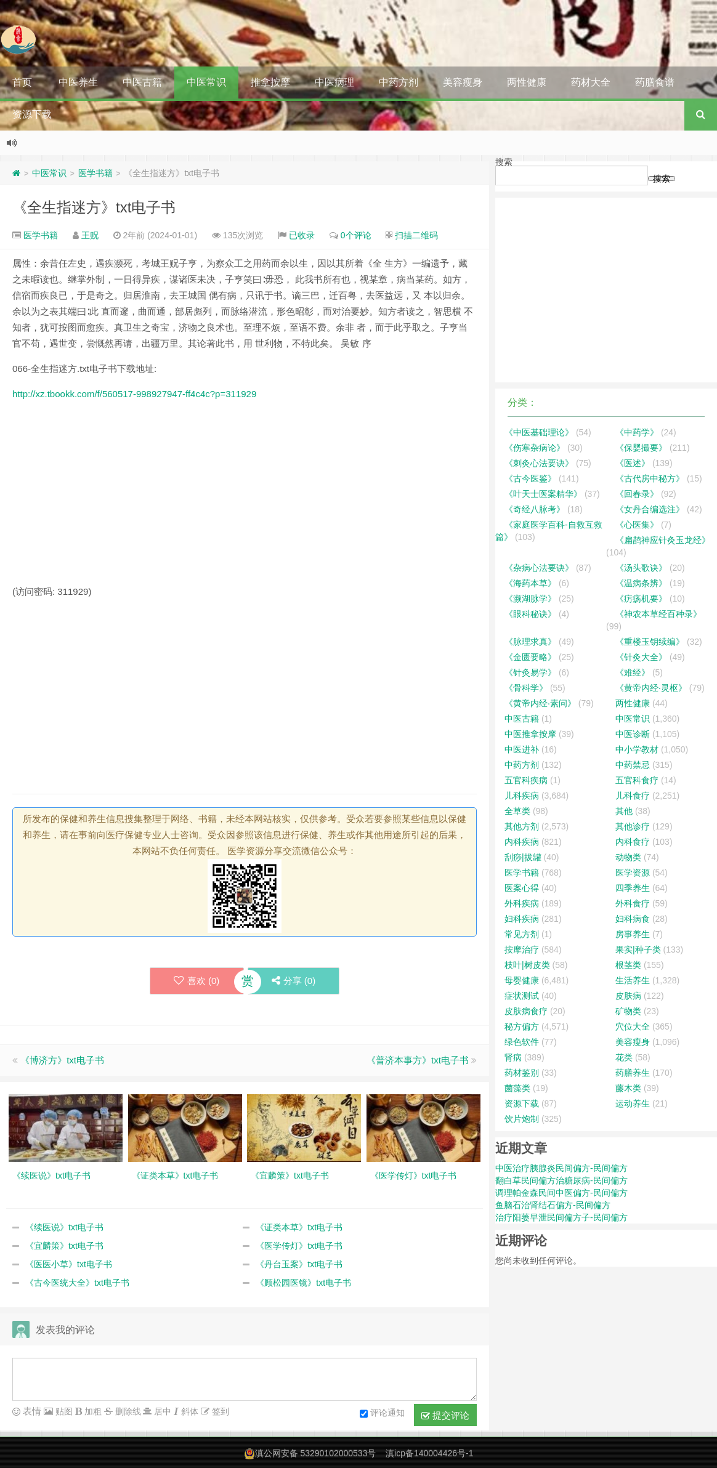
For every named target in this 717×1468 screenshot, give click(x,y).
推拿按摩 (270, 82)
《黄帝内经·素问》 (540, 703)
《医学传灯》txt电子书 (299, 1246)
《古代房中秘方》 (649, 478)
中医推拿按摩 (530, 734)
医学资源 (632, 872)
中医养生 (78, 82)
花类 (624, 1057)
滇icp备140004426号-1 (429, 1453)
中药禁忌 (632, 765)
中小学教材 (636, 749)
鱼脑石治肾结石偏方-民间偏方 (552, 1205)
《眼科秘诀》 (530, 614)
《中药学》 (636, 432)
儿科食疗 (632, 796)
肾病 (513, 1057)
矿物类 (628, 1011)
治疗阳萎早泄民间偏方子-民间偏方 (561, 1217)
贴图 (63, 1411)
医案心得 (521, 888)
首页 (22, 82)
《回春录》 (636, 494)
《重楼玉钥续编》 (649, 642)
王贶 (90, 235)
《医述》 (632, 463)
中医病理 (334, 82)
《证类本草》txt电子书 (299, 1227)
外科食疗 (632, 903)
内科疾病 (521, 842)
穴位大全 (632, 1026)
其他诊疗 (632, 826)
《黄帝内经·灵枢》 (651, 688)
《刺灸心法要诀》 (538, 463)
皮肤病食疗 (526, 1011)
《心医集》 (636, 525)
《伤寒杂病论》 (534, 448)
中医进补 (521, 749)
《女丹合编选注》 (649, 509)
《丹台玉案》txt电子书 (299, 1264)
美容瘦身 (462, 82)
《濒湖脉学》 (530, 598)
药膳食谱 (654, 82)
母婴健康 (521, 980)
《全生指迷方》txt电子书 (94, 207)
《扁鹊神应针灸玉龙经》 (662, 540)
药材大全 (590, 82)
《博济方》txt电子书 (62, 1060)
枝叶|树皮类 (527, 965)
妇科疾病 (521, 919)
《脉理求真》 (530, 642)
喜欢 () (195, 980)
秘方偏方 (521, 1026)
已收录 (302, 235)
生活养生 (632, 980)
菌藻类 (517, 1088)
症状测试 (521, 996)
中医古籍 (142, 82)
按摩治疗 (521, 949)
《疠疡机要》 (641, 598)
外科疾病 (521, 903)
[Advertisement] (244, 497)
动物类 (628, 857)
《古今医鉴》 (530, 478)
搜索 (503, 162)
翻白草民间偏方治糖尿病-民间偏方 (561, 1180)
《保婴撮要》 (641, 448)
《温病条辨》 (641, 583)
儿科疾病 (521, 796)
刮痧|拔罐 (522, 857)
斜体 (188, 1411)
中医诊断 (632, 734)
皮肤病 (628, 996)
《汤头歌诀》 (641, 568)
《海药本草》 (530, 583)
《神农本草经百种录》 (658, 614)
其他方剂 (521, 826)
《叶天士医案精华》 (543, 494)
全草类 (517, 811)
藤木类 (628, 1088)
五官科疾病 (526, 780)
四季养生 (632, 888)
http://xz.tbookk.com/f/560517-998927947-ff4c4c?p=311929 (134, 394)
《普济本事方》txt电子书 (418, 1060)
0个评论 (356, 235)
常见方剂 (521, 934)
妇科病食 (632, 919)
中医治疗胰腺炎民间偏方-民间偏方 (561, 1168)
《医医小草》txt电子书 (68, 1264)
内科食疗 (632, 842)
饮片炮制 (521, 1119)
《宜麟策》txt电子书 (64, 1246)
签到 (219, 1411)
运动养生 (632, 1103)
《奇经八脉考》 (534, 509)
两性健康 (526, 82)
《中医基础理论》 (538, 432)
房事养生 (632, 934)
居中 (161, 1411)
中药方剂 (398, 82)
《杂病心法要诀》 (538, 568)
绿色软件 (521, 1042)
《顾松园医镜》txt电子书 (303, 1283)
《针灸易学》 (530, 672)
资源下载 (32, 114)
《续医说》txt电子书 (64, 1227)
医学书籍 (95, 173)
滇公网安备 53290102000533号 (315, 1453)
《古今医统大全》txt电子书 (77, 1283)
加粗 (92, 1411)
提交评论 (445, 1415)
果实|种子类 (638, 949)
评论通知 (382, 1414)
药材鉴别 (521, 1073)
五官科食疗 (636, 780)
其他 (624, 811)
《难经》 (632, 672)
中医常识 (206, 82)
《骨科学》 (526, 688)
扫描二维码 (416, 235)
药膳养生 (632, 1073)
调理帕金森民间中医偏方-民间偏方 (561, 1193)
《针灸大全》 (641, 657)
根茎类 (628, 965)
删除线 (127, 1411)
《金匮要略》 (530, 657)
